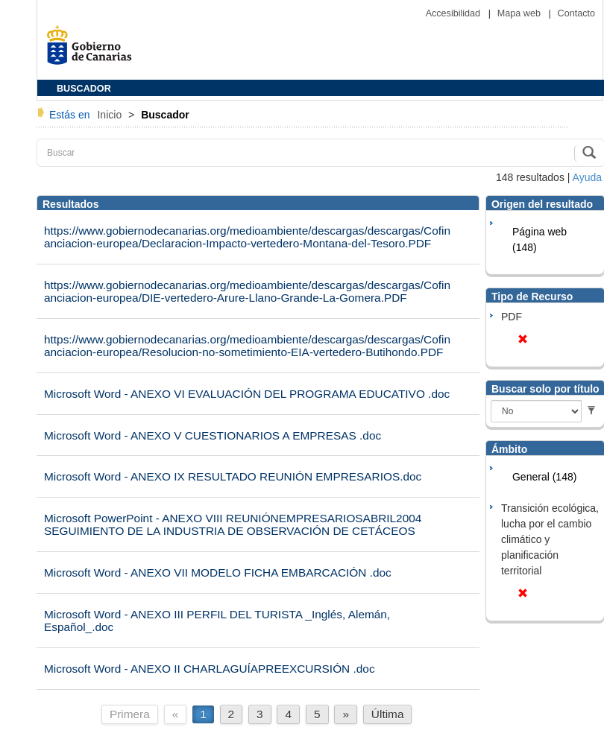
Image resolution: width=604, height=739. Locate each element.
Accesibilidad (454, 13)
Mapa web (520, 13)
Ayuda (587, 177)
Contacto (576, 13)
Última (387, 714)
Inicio (111, 115)
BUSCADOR (84, 88)
